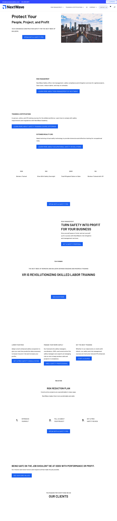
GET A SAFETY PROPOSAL (72, 244)
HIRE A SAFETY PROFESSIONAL (57, 363)
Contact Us (102, 7)
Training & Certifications (73, 7)
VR (86, 7)
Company (91, 7)
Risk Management (55, 7)
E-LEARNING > (111, 2)
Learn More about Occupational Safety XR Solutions (59, 147)
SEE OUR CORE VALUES (21, 475)
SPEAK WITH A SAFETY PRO (34, 37)
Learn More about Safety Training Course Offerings (34, 126)
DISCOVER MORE (58, 297)
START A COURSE (84, 358)
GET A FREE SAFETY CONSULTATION (26, 361)
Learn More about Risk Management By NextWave (58, 91)
